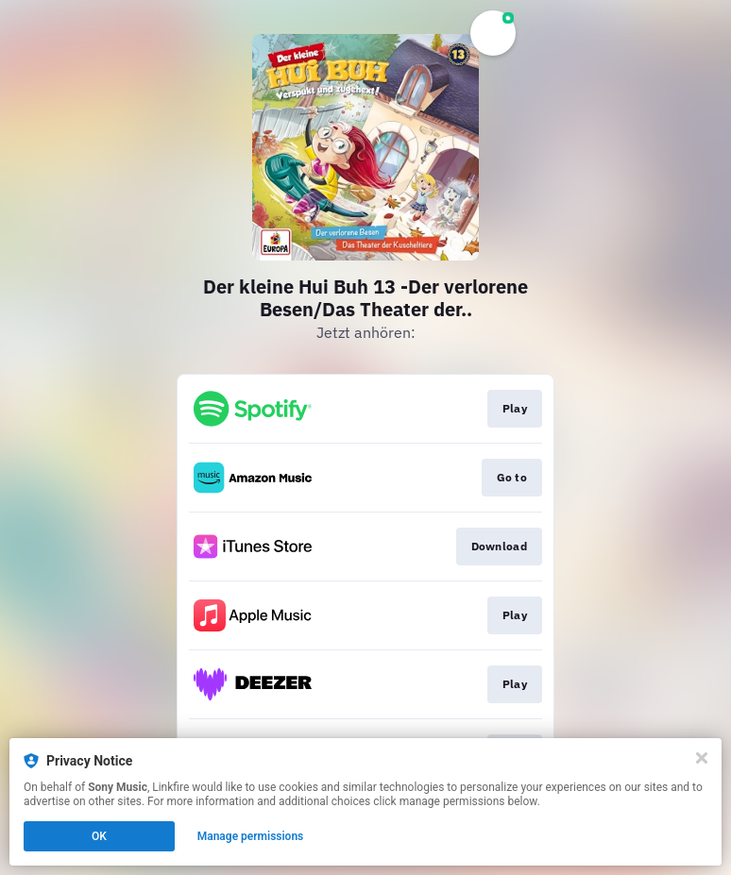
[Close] (702, 758)
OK (99, 836)
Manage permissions (250, 836)
